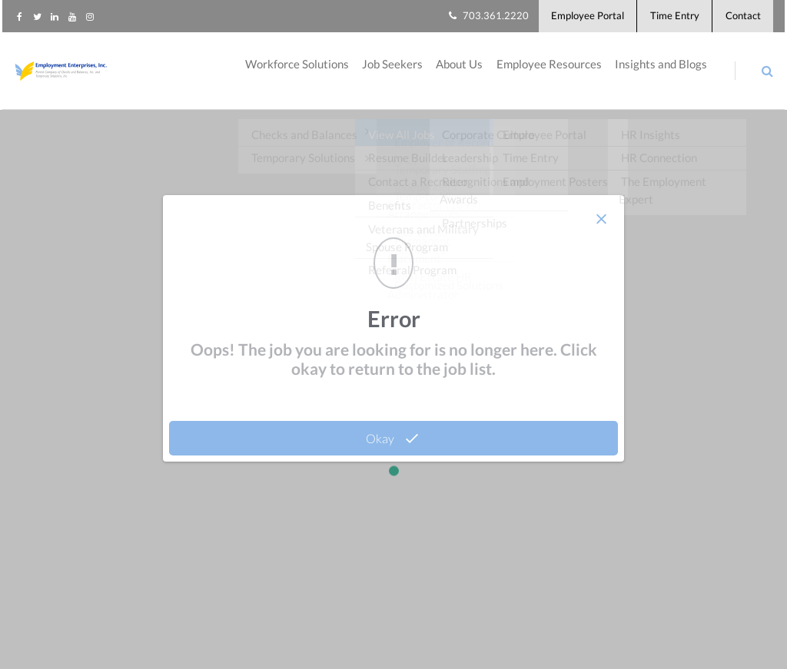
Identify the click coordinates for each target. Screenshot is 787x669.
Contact (742, 18)
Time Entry (669, 18)
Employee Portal (577, 18)
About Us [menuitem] (454, 76)
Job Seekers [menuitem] (385, 76)
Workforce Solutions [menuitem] (287, 76)
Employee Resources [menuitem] (546, 76)
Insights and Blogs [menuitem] (661, 76)
